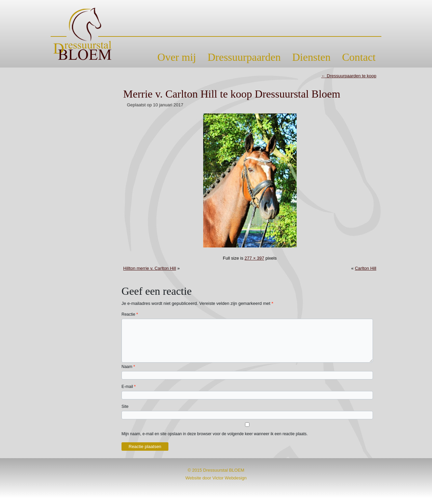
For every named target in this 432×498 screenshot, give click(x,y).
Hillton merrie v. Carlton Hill (149, 268)
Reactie (130, 314)
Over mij (176, 57)
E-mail (129, 386)
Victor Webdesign (229, 477)
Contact (359, 57)
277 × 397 (254, 258)
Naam (128, 366)
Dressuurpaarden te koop (348, 75)
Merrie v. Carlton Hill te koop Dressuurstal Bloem (231, 94)
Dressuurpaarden (244, 57)
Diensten (311, 57)
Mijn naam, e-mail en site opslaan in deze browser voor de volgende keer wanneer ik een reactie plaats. (215, 433)
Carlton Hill (365, 268)
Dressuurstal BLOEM (223, 470)
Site (125, 406)
